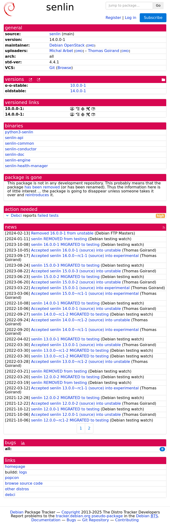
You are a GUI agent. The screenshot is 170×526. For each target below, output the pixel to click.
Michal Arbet (61, 50)
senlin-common (19, 143)
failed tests (48, 215)
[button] (7, 215)
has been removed (42, 187)
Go (158, 5)
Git (52, 67)
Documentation (45, 520)
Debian (17, 512)
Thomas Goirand (103, 50)
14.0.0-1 (78, 91)
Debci (16, 215)
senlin (55, 34)
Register (113, 17)
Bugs (71, 520)
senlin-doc (14, 154)
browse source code (24, 483)
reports (85, 216)
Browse (64, 67)
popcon (12, 477)
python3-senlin (19, 132)
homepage (15, 466)
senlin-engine (18, 160)
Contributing (127, 520)
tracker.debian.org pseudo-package (89, 516)
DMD (90, 45)
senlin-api (14, 137)
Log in (130, 17)
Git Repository (95, 520)
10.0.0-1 (78, 85)
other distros (17, 489)
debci (10, 494)
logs (23, 472)
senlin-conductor (21, 149)
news (11, 227)
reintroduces (37, 195)
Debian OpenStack (67, 45)
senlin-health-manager (26, 166)
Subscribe (153, 17)
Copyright (70, 512)
